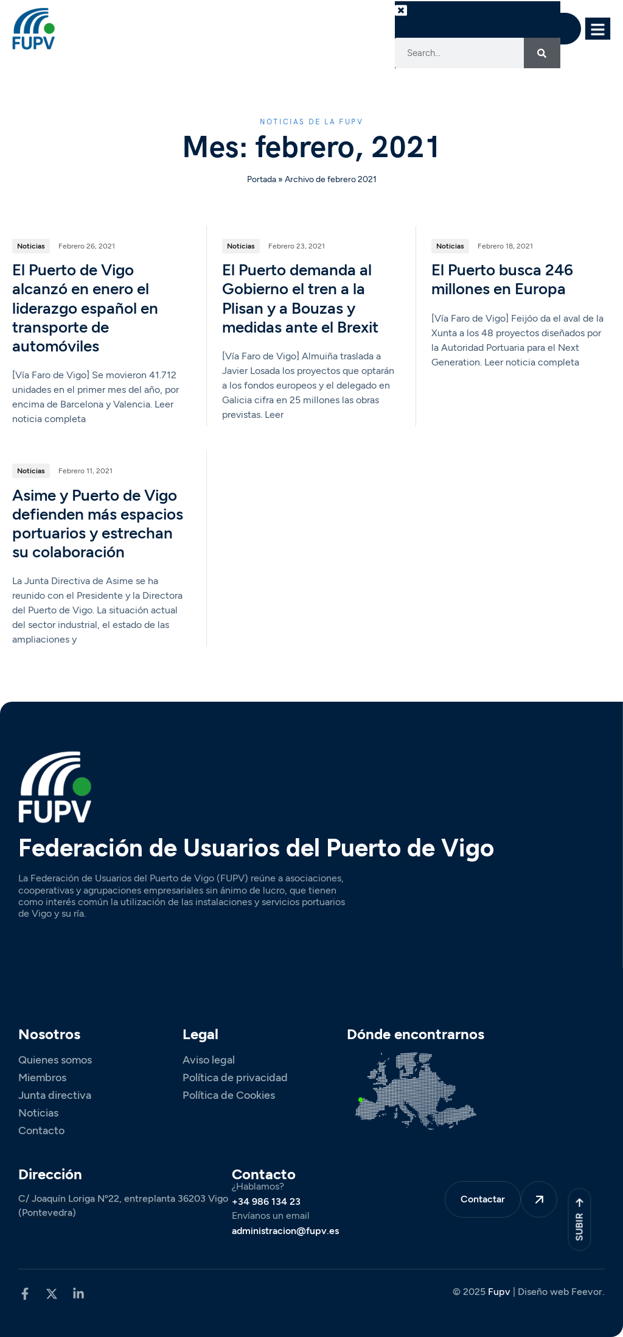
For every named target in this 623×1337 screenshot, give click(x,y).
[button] (413, 19)
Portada (261, 179)
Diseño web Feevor (560, 1291)
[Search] (542, 53)
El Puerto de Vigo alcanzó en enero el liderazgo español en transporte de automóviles (85, 309)
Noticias (31, 246)
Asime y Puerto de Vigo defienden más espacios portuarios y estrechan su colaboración (97, 524)
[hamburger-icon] (598, 28)
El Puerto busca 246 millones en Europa (502, 280)
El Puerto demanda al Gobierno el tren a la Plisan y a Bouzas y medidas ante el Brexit (300, 299)
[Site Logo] (33, 28)
